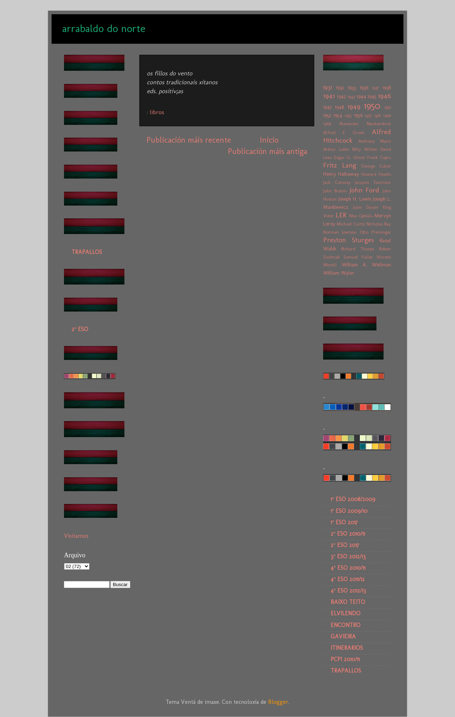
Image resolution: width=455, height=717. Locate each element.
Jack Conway (337, 182)
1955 (348, 115)
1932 (340, 87)
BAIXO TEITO (348, 602)
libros (157, 112)
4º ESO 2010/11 (348, 567)
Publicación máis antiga (267, 151)
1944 (361, 96)
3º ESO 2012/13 (348, 556)
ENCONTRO (345, 625)
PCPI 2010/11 (345, 659)
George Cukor (376, 166)
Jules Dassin (366, 207)
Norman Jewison (340, 232)
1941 (329, 96)
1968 (327, 123)
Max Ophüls (361, 215)
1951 (387, 107)
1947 (327, 107)
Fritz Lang (339, 165)
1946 (384, 96)
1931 (327, 87)
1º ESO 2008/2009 (353, 499)
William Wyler (338, 273)
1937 (375, 87)
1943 (351, 96)
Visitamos (76, 535)
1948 (339, 107)
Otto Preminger (375, 232)
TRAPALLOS (86, 252)
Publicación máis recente (188, 140)
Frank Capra (379, 157)
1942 (341, 96)
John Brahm (335, 190)
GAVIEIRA (343, 636)
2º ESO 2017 (345, 545)
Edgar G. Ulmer (349, 157)
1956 (358, 115)
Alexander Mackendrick (365, 123)
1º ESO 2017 (344, 522)
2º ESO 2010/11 (348, 533)
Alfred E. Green (344, 132)
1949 (353, 106)
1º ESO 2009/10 (349, 511)
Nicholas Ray (378, 224)
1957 (368, 115)
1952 (327, 115)
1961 (377, 115)
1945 (372, 96)
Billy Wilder (365, 149)
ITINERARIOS (347, 647)
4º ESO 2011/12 (348, 579)
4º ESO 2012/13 (348, 590)
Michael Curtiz (351, 224)
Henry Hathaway (341, 174)
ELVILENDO (345, 613)
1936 (364, 87)
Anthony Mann (374, 141)
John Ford (364, 190)
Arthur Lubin (336, 149)
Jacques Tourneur (373, 182)
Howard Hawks (376, 174)
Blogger (278, 702)
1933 (352, 87)
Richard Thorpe (357, 248)
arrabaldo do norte (103, 28)
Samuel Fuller (358, 257)
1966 (387, 115)
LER (341, 215)
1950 (372, 105)
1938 (386, 87)
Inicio (269, 140)
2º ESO (79, 329)
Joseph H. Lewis (354, 199)
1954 (337, 115)
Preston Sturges (348, 240)
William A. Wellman (366, 264)
